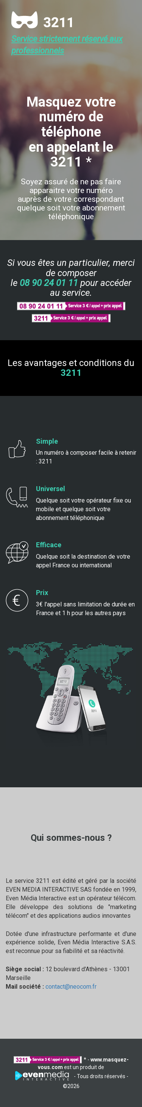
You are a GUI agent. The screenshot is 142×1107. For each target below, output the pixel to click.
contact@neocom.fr (71, 986)
